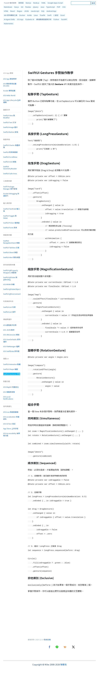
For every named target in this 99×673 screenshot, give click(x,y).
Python (56, 19)
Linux (36, 15)
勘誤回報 (47, 639)
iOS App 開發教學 (10, 79)
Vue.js (16, 7)
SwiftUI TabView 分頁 (11, 247)
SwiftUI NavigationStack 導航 (11, 242)
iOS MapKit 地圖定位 (11, 387)
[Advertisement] (49, 48)
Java (42, 7)
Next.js (28, 3)
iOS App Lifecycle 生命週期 (12, 101)
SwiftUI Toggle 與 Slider (10, 217)
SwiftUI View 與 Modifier (9, 116)
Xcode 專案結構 (9, 90)
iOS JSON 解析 (8, 330)
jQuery (35, 7)
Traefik (42, 15)
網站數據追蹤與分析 (43, 19)
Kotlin (29, 15)
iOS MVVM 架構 (8, 284)
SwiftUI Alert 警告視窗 (11, 257)
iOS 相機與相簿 (9, 392)
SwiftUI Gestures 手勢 (11, 374)
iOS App (20, 19)
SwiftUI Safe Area (10, 173)
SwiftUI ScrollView (10, 157)
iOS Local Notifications (8, 397)
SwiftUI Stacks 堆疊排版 (11, 146)
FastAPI (64, 19)
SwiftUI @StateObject (11, 289)
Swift (49, 15)
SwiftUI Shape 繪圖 (10, 369)
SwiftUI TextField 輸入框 (11, 210)
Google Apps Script (55, 3)
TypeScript (50, 7)
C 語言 (56, 15)
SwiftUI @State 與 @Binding (10, 278)
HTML (6, 11)
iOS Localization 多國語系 (11, 418)
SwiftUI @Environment (12, 294)
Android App (51, 11)
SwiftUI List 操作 (9, 312)
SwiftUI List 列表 (9, 307)
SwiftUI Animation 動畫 (12, 364)
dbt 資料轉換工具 (10, 15)
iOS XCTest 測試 (9, 424)
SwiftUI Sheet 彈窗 (10, 252)
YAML (43, 3)
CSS (63, 7)
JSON (26, 11)
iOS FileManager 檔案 (11, 346)
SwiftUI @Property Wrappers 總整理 (10, 271)
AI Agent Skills (9, 19)
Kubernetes (8, 23)
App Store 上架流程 (10, 428)
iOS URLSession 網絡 (11, 334)
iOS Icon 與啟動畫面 (10, 412)
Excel (63, 15)
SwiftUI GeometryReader (10, 167)
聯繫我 (63, 664)
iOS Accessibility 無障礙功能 (11, 434)
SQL (42, 11)
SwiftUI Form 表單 (10, 227)
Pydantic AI (29, 19)
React (12, 11)
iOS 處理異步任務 (9, 325)
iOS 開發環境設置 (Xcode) (9, 84)
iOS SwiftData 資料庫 (11, 351)
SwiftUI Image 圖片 (10, 127)
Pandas (28, 7)
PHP (58, 7)
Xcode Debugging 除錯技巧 (11, 194)
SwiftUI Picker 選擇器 (11, 223)
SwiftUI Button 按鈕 (10, 132)
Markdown (8, 7)
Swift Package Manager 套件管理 (10, 187)
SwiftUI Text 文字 (9, 122)
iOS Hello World (9, 95)
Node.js (36, 3)
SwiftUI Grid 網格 (9, 161)
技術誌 (21, 3)
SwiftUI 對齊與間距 (10, 152)
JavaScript (35, 11)
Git (22, 7)
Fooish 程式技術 (10, 3)
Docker (22, 15)
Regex (19, 11)
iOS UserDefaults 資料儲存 (11, 340)
